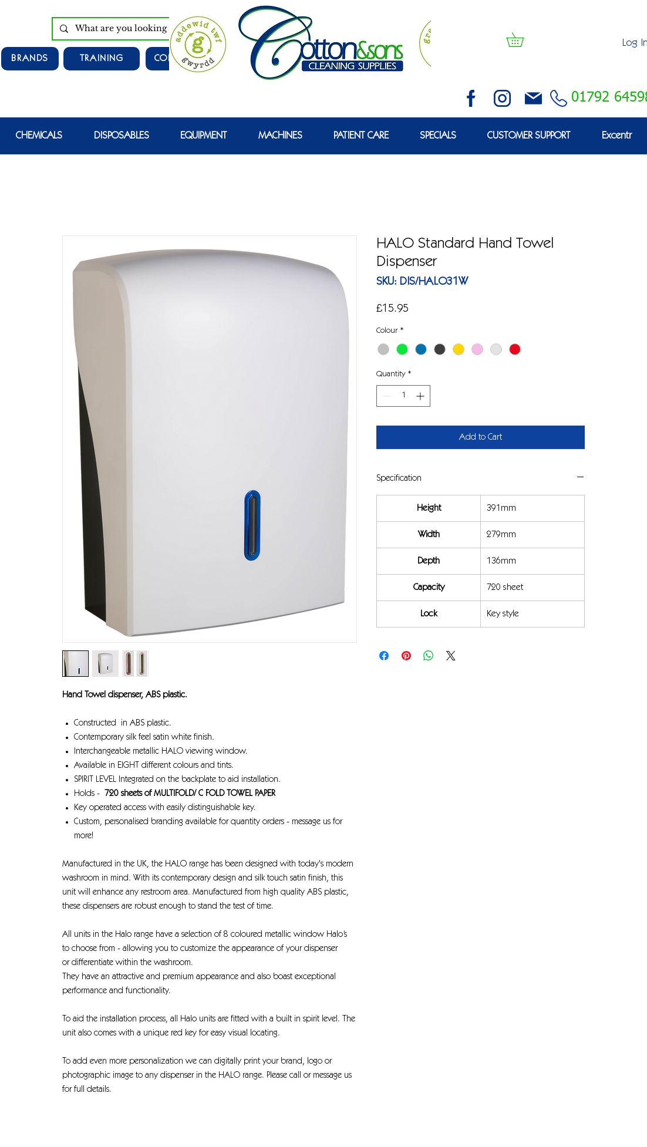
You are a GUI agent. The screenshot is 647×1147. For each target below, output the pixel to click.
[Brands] (30, 58)
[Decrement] (385, 396)
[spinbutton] (403, 396)
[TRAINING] (101, 58)
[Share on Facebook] (384, 656)
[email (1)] (533, 98)
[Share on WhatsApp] (429, 656)
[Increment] (421, 396)
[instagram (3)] (502, 98)
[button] (522, 39)
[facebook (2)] (471, 98)
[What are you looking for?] (139, 28)
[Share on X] (451, 656)
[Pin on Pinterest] (406, 656)
